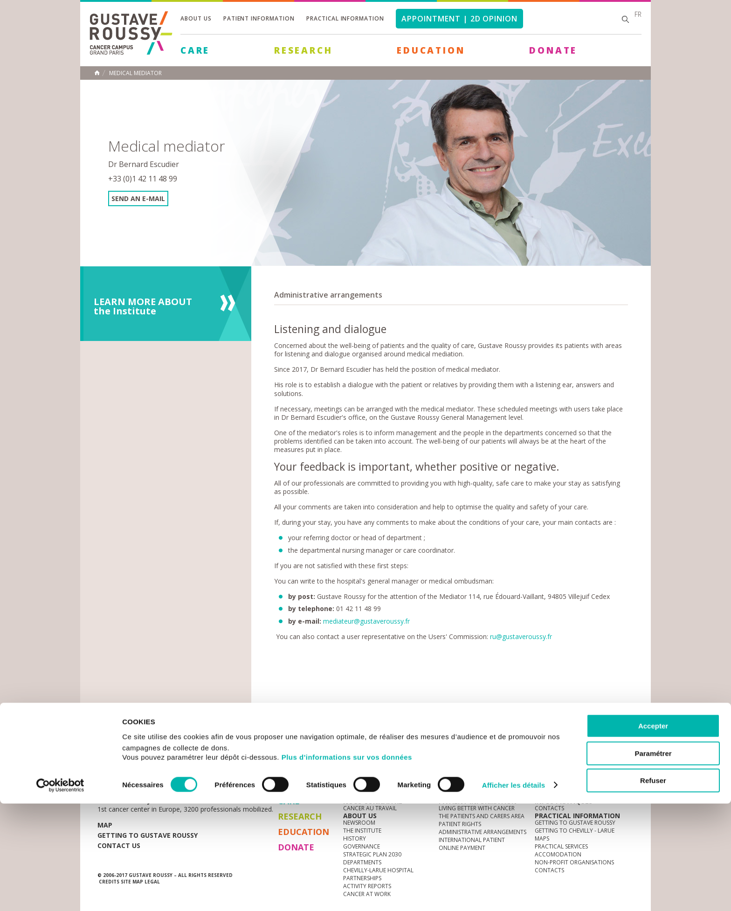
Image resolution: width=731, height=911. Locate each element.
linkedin (597, 769)
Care (195, 50)
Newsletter (535, 773)
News (117, 769)
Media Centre (169, 769)
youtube (583, 769)
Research (303, 50)
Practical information (345, 18)
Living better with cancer (477, 808)
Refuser (653, 888)
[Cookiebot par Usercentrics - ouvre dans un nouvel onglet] (60, 893)
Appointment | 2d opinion (459, 19)
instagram (568, 769)
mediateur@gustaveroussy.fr (366, 621)
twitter (612, 769)
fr (637, 14)
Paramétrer (652, 861)
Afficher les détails (513, 893)
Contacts (549, 808)
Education (431, 50)
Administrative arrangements (328, 295)
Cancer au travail (370, 808)
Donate (553, 50)
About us (196, 18)
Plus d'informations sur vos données (347, 865)
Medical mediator (135, 73)
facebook (626, 769)
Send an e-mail (138, 198)
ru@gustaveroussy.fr (521, 636)
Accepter (653, 833)
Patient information (259, 18)
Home (97, 73)
